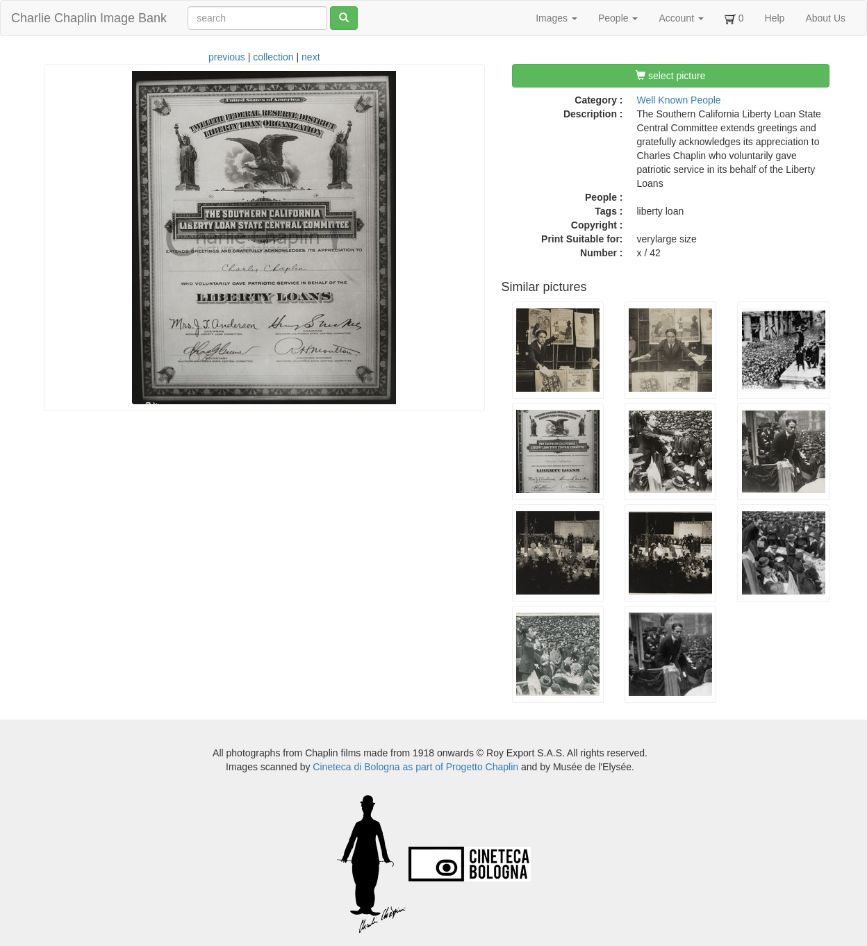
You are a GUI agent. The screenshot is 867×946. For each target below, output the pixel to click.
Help (775, 18)
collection (273, 57)
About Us (825, 18)
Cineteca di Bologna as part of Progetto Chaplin (415, 766)
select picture (670, 75)
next (311, 57)
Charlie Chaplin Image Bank (89, 18)
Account (681, 18)
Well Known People (679, 100)
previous (226, 57)
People (618, 18)
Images (556, 18)
